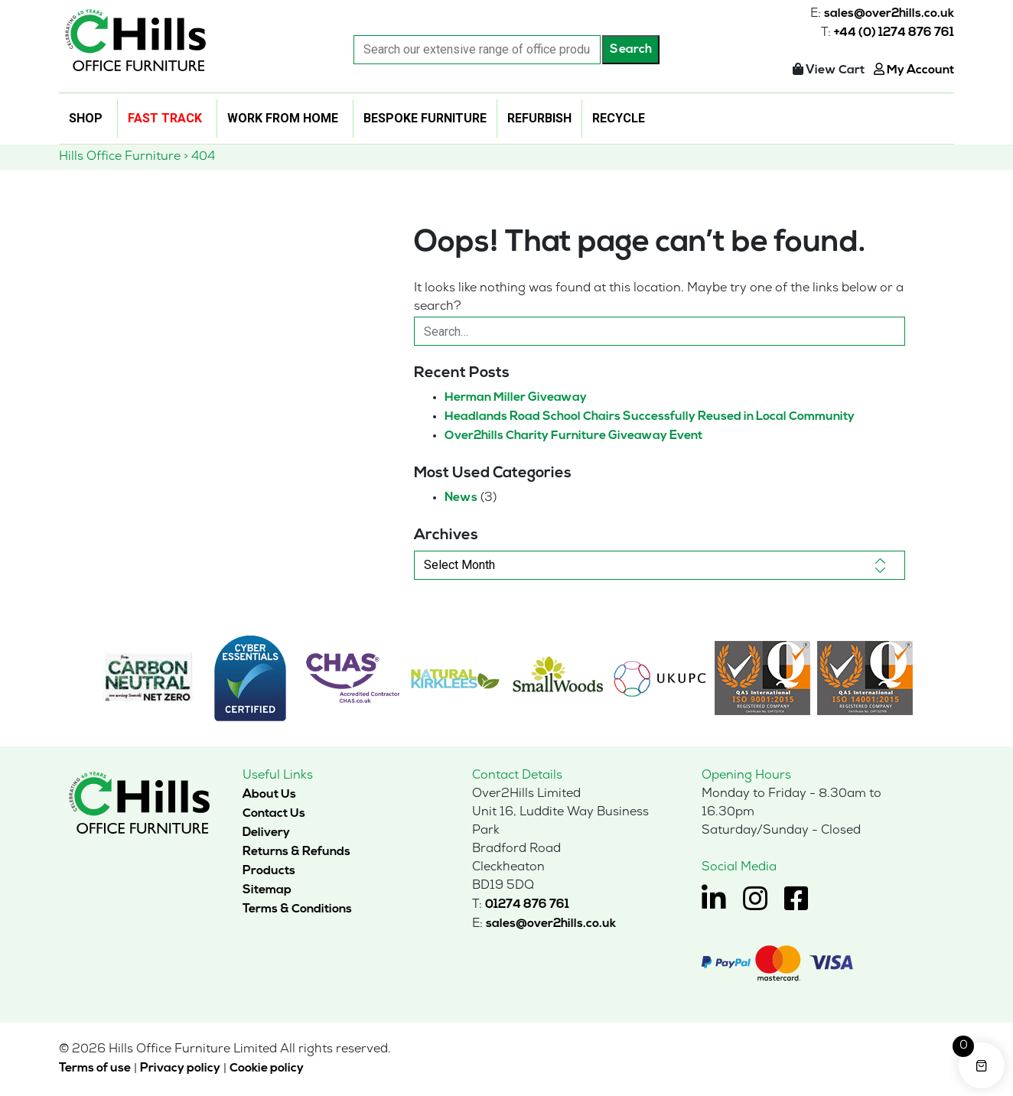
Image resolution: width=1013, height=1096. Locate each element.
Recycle (618, 118)
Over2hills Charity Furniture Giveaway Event (573, 436)
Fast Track (165, 118)
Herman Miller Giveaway (516, 398)
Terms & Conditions (297, 909)
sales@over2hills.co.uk (889, 14)
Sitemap (267, 890)
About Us (269, 795)
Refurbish (539, 118)
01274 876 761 (527, 905)
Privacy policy (180, 1068)
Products (269, 871)
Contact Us (274, 814)
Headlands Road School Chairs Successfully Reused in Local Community (650, 417)
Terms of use (95, 1068)
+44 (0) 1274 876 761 (894, 33)
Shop (86, 118)
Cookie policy (267, 1068)
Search (631, 50)
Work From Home (282, 118)
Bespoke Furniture (425, 118)
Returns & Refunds (296, 852)
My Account (914, 70)
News (461, 498)
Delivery (266, 833)
